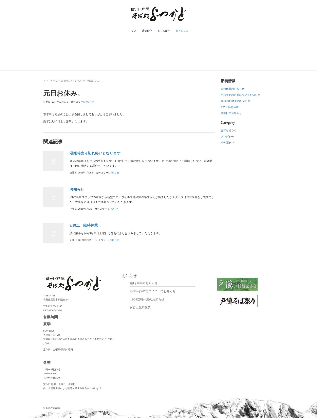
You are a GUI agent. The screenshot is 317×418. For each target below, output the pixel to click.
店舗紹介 (147, 30)
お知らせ (80, 80)
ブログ (225, 136)
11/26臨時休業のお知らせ (235, 100)
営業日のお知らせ (231, 113)
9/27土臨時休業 (230, 107)
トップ (132, 30)
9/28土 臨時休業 (84, 225)
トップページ (50, 80)
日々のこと (182, 30)
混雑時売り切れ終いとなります (95, 153)
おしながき (164, 30)
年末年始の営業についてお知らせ (240, 94)
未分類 (225, 142)
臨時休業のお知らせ (232, 88)
